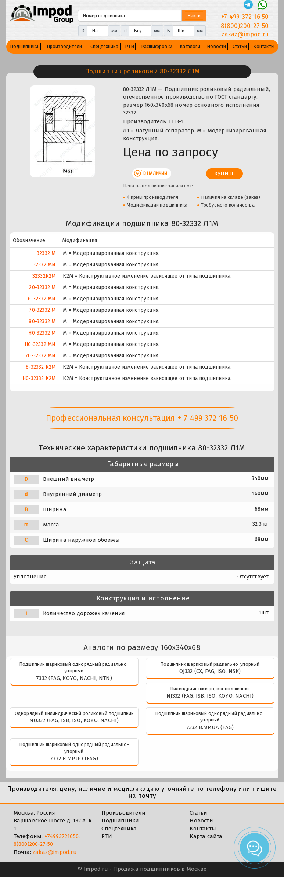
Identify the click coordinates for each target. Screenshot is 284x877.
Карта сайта (206, 836)
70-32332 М (42, 310)
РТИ (129, 46)
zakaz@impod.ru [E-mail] (245, 34)
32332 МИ (44, 265)
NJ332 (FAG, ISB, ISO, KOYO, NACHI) (210, 696)
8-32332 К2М (40, 367)
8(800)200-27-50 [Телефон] (245, 26)
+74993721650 (61, 836)
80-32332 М (42, 321)
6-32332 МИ (41, 299)
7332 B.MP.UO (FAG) (74, 758)
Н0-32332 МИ (40, 344)
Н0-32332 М (41, 333)
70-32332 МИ (40, 355)
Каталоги (190, 46)
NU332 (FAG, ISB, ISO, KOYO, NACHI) (74, 720)
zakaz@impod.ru (55, 852)
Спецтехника (104, 46)
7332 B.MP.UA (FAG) (210, 727)
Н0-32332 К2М (38, 378)
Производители (64, 46)
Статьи (240, 46)
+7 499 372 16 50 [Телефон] (245, 17)
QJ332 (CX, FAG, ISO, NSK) (210, 671)
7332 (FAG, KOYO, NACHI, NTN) (74, 678)
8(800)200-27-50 (33, 844)
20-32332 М (42, 287)
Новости (216, 46)
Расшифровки (156, 46)
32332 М (46, 253)
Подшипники (24, 46)
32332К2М (44, 276)
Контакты (263, 46)
